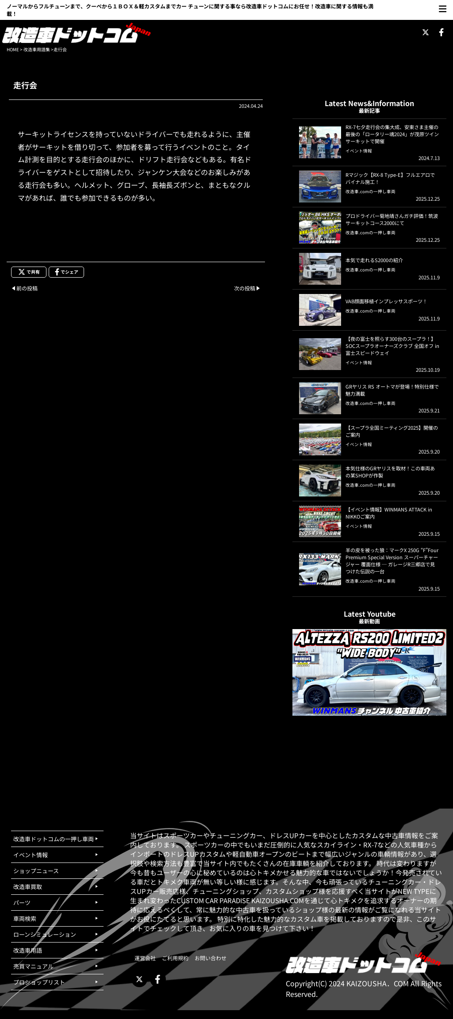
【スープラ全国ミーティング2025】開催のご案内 (392, 431)
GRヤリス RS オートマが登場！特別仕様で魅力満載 (392, 390)
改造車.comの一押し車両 (370, 191)
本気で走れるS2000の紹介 (374, 259)
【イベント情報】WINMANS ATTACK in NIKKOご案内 (389, 513)
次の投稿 (244, 288)
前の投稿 (27, 288)
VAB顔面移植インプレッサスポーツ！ (386, 301)
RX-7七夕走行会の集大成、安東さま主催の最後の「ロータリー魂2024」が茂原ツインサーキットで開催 (392, 134)
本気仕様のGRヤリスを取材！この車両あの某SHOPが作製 (390, 472)
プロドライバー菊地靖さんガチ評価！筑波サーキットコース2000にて (392, 219)
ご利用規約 (175, 958)
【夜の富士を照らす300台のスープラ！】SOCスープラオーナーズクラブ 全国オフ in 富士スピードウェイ (392, 345)
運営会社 (145, 958)
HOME (13, 49)
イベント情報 (359, 151)
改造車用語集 (36, 49)
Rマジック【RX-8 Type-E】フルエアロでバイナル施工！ (390, 178)
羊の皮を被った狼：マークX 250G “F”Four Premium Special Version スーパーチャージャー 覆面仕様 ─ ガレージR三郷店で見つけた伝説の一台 (392, 560)
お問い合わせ (210, 958)
